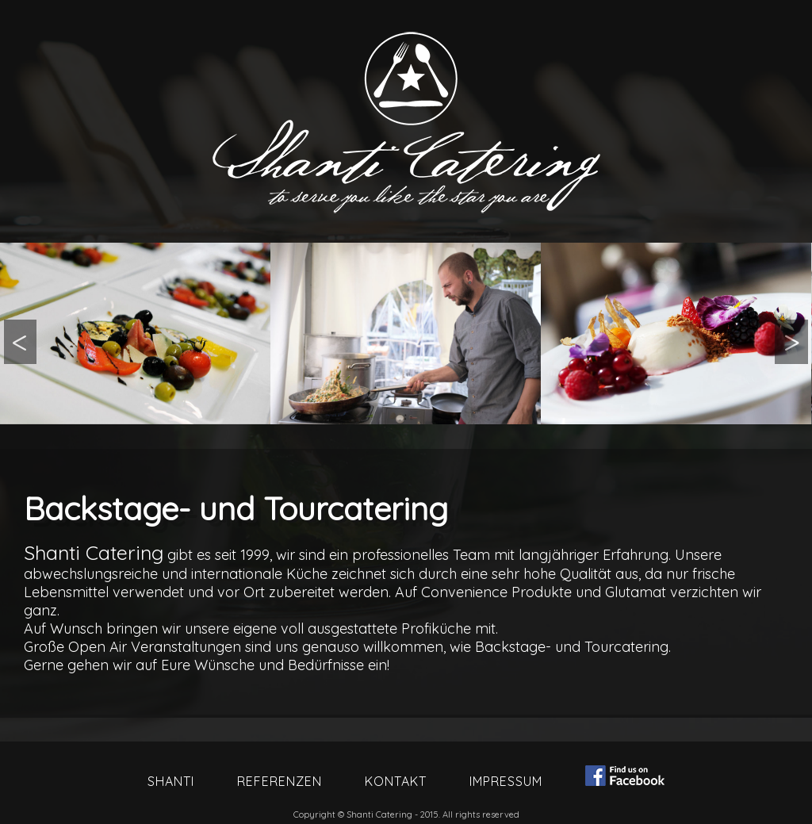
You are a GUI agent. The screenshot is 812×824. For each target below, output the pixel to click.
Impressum (505, 781)
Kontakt (396, 781)
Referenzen (279, 781)
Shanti (170, 781)
